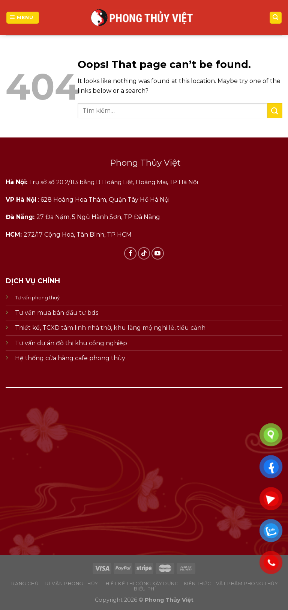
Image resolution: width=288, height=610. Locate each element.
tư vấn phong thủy (71, 583)
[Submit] (274, 110)
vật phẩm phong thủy (247, 583)
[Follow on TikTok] (144, 253)
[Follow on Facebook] (130, 253)
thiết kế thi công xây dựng (140, 583)
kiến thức (197, 583)
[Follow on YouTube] (158, 253)
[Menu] (22, 18)
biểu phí (145, 589)
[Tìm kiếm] (276, 18)
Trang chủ (24, 583)
